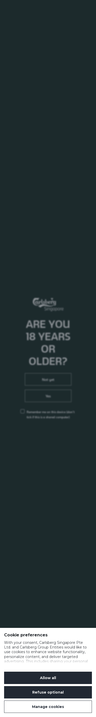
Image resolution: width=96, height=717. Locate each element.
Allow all (48, 678)
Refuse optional (48, 692)
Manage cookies (48, 706)
